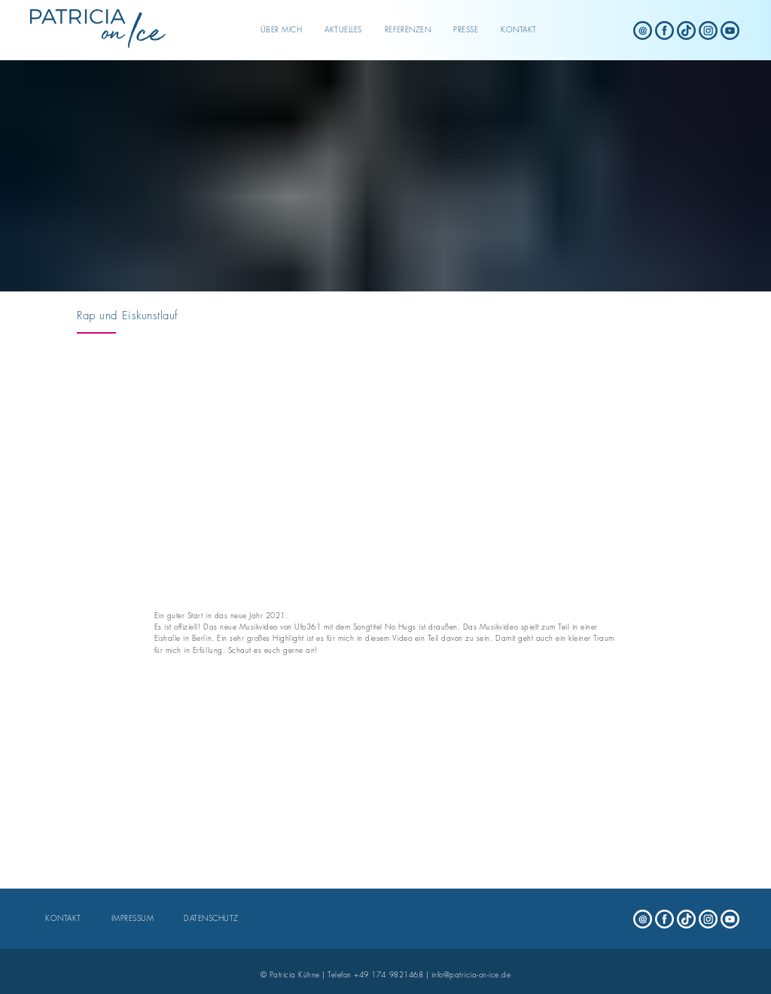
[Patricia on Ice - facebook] (664, 30)
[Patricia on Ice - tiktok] (686, 30)
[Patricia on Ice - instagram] (708, 30)
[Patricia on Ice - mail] (643, 30)
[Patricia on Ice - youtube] (730, 30)
